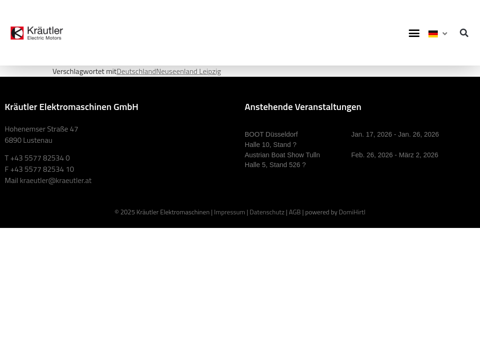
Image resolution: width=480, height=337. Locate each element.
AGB (294, 212)
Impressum (229, 212)
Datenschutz (266, 212)
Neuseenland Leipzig (188, 71)
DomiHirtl (352, 212)
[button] (414, 33)
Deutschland (136, 71)
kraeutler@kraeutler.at (55, 180)
